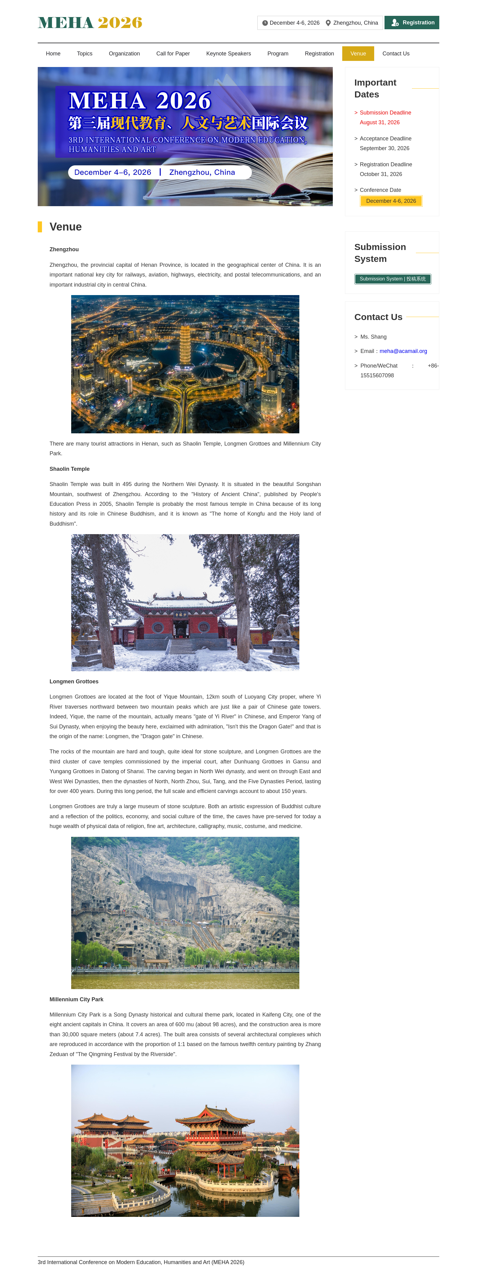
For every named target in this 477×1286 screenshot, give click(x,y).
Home (53, 54)
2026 (90, 22)
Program (277, 54)
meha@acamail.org (403, 351)
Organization (124, 54)
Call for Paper (173, 54)
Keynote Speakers (228, 54)
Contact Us (395, 54)
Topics (84, 54)
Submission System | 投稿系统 (393, 278)
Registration (419, 22)
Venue (358, 54)
